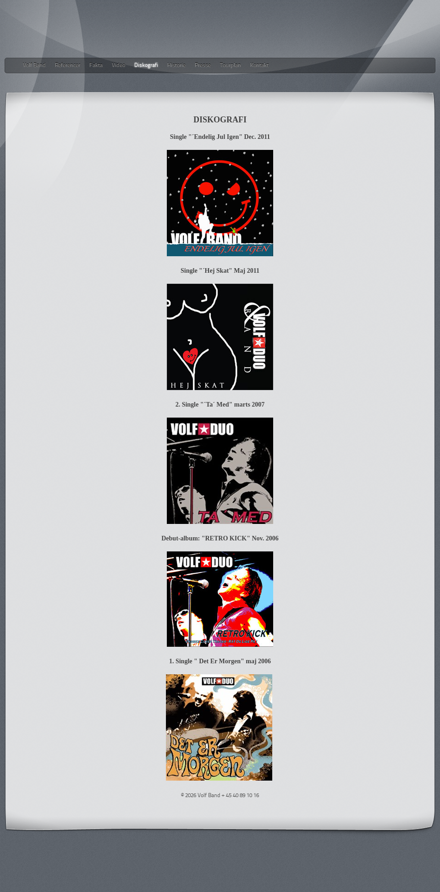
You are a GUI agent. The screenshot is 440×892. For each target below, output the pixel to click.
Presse (203, 65)
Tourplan (230, 65)
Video (118, 65)
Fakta (96, 65)
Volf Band (34, 65)
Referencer (67, 65)
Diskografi (146, 65)
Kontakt (259, 65)
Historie (176, 65)
